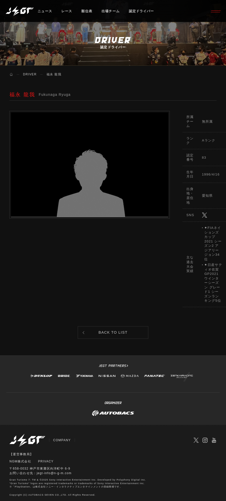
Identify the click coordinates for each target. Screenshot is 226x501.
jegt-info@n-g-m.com (54, 474)
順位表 (87, 11)
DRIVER (30, 74)
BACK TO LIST (113, 333)
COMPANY (62, 441)
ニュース (45, 11)
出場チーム (111, 11)
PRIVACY (46, 462)
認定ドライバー (142, 11)
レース (66, 11)
